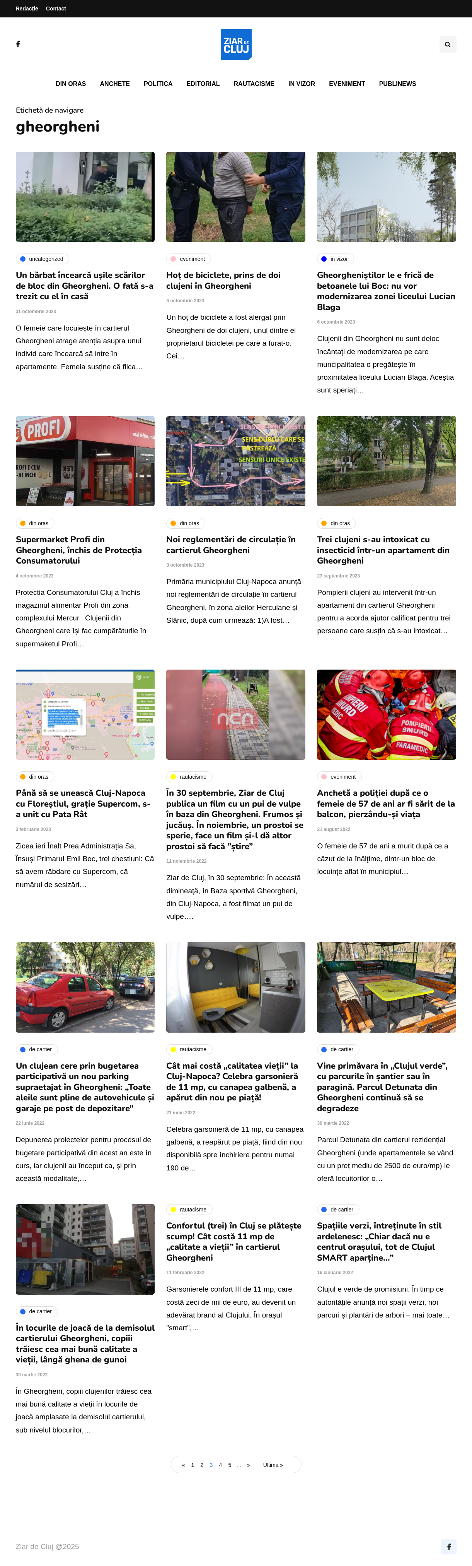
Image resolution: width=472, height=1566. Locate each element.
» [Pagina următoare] (248, 1465)
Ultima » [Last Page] (273, 1465)
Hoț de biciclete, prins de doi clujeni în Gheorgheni (223, 280)
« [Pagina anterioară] (183, 1465)
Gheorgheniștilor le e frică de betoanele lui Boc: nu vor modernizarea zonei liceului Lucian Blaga (386, 291)
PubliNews (397, 84)
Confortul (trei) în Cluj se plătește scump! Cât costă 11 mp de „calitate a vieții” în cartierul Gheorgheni (234, 1242)
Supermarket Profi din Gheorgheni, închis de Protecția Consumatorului (79, 550)
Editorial (203, 84)
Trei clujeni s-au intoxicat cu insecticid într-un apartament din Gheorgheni (383, 550)
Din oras (71, 84)
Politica (158, 84)
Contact (56, 8)
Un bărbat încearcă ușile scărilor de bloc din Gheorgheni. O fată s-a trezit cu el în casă (84, 285)
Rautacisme (254, 84)
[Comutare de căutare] (448, 44)
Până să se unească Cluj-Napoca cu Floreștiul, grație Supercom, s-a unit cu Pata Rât (83, 803)
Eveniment (347, 84)
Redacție (27, 8)
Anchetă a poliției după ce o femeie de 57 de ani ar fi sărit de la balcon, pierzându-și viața (386, 803)
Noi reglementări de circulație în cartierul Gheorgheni (231, 545)
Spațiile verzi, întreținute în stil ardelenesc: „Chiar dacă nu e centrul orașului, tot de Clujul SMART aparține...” (379, 1242)
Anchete (115, 84)
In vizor (301, 84)
